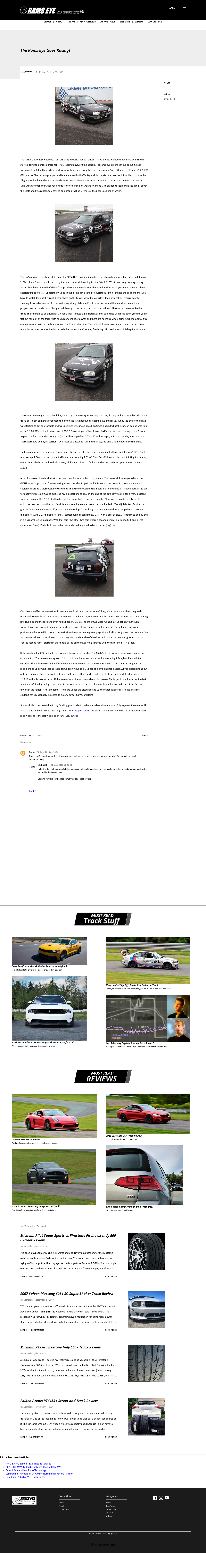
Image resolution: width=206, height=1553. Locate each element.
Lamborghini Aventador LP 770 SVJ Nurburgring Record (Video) (39, 1473)
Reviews (109, 1513)
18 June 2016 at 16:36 (47, 752)
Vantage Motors (80, 710)
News (108, 1503)
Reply (32, 790)
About (61, 1506)
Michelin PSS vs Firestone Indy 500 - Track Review (60, 1347)
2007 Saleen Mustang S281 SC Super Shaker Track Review (66, 1293)
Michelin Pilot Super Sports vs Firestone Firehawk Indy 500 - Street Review (68, 1237)
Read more (111, 1276)
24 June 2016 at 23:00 (61, 765)
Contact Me (64, 1509)
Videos (109, 1516)
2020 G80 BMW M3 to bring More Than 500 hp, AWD (34, 1467)
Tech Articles (111, 1506)
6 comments (36, 1276)
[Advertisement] (81, 854)
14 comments (36, 1330)
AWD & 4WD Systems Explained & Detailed (28, 1463)
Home (61, 1503)
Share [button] (167, 83)
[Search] (172, 7)
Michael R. (43, 765)
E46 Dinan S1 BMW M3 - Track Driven (25, 1477)
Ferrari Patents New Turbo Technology (26, 1470)
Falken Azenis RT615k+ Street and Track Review (59, 1400)
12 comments (36, 1383)
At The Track (169, 99)
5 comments (36, 1437)
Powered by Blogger (103, 1544)
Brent (32, 752)
